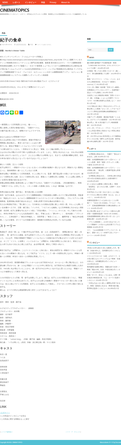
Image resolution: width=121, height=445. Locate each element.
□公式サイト (5, 413)
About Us (65, 2)
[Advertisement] (76, 22)
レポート (16, 2)
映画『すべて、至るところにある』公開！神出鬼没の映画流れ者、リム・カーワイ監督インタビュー (103, 277)
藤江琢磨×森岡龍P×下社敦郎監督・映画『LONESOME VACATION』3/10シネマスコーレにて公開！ (103, 65)
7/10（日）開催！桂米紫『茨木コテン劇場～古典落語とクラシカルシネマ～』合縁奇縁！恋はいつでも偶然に (103, 90)
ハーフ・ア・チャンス (73, 432)
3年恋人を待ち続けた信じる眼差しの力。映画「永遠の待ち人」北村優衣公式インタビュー (103, 250)
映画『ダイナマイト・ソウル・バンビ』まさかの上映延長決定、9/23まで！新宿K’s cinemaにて (103, 81)
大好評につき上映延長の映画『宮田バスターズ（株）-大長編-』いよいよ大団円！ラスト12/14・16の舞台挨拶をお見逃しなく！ (103, 98)
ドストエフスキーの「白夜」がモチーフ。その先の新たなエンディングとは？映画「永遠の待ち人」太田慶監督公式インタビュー (103, 258)
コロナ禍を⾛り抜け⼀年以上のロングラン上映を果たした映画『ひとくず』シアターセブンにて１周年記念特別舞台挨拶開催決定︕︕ (103, 109)
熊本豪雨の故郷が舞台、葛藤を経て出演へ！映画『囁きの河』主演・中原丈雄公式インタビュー (103, 269)
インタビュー (30, 2)
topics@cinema (7, 44)
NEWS (5, 2)
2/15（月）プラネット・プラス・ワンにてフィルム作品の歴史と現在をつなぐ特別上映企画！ (103, 130)
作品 (43, 2)
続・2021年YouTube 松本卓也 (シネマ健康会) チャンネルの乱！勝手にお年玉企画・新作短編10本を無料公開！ (104, 138)
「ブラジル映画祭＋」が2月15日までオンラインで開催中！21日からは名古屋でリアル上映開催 (103, 224)
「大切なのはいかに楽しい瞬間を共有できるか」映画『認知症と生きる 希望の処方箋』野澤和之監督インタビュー (103, 285)
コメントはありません (44, 44)
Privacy (53, 2)
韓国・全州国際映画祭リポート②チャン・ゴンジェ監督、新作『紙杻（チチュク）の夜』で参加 (103, 162)
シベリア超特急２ (7, 432)
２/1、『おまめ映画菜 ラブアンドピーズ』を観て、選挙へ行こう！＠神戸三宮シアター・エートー (104, 232)
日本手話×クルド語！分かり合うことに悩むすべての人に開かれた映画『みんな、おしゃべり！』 (103, 194)
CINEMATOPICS (14, 10)
